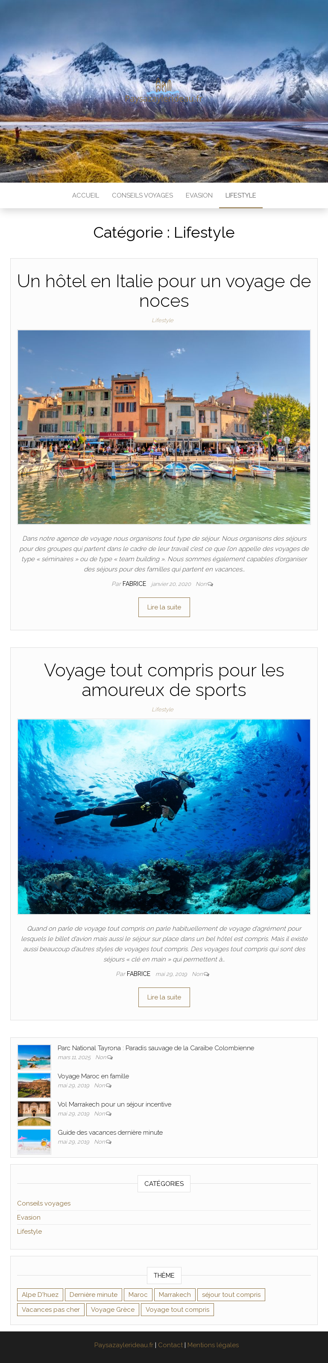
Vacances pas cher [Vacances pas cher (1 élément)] (51, 1309)
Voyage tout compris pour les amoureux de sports (164, 680)
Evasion (199, 195)
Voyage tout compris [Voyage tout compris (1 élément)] (177, 1309)
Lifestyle (241, 195)
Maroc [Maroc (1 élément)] (138, 1295)
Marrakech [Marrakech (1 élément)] (175, 1295)
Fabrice (135, 583)
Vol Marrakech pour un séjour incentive (114, 1104)
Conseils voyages (142, 195)
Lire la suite (164, 607)
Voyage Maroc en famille (93, 1076)
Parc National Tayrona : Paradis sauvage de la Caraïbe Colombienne (156, 1048)
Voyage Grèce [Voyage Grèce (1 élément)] (113, 1309)
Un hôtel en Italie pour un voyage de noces (164, 291)
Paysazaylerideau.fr (123, 1345)
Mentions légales (213, 1345)
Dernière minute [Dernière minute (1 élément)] (93, 1295)
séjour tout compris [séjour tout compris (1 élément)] (231, 1295)
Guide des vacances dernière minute (110, 1132)
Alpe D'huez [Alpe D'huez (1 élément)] (40, 1295)
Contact (170, 1345)
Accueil (85, 195)
